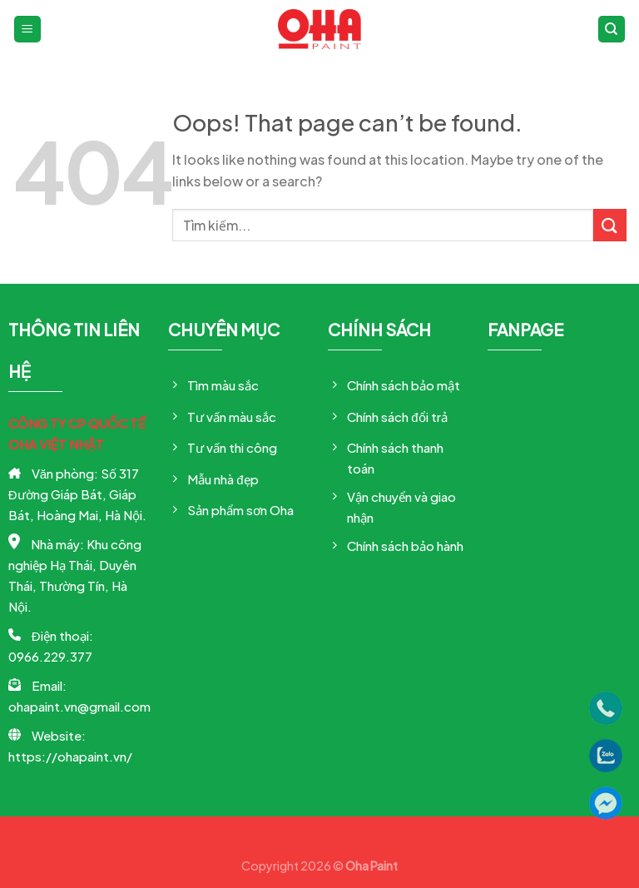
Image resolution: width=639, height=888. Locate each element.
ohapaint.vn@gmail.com (79, 706)
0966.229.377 (50, 656)
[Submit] (610, 225)
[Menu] (28, 29)
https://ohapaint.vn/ (70, 756)
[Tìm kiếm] (612, 29)
